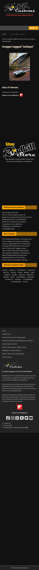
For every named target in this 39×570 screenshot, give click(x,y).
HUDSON (7, 275)
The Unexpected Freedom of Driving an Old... (17, 239)
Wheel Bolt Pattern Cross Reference (14, 219)
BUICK (5, 270)
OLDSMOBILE (21, 277)
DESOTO (6, 272)
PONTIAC (18, 279)
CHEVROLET (22, 270)
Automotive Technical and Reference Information (17, 341)
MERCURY (30, 275)
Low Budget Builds (8, 229)
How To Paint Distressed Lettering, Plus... (16, 251)
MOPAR (6, 277)
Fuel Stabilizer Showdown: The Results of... (16, 253)
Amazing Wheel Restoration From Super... (16, 246)
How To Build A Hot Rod (9, 344)
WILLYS (25, 282)
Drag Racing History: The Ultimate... (14, 257)
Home (4, 331)
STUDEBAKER (27, 279)
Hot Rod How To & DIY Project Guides (14, 337)
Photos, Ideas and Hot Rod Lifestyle (13, 354)
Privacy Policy (8, 425)
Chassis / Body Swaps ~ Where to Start (14, 347)
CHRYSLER (31, 270)
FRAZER (26, 272)
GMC (32, 272)
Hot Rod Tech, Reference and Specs (14, 222)
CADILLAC (12, 270)
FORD (20, 272)
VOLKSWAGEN (16, 282)
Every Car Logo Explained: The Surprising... (16, 244)
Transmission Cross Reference (12, 224)
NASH (12, 277)
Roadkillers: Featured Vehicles (11, 350)
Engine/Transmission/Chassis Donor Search (17, 217)
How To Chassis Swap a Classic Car (13, 215)
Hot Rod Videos (7, 357)
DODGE (13, 272)
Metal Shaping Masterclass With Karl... (15, 255)
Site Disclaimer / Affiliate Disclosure (15, 427)
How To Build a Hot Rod (10, 212)
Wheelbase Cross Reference (11, 226)
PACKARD (30, 277)
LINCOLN (22, 275)
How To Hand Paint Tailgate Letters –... (15, 248)
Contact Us (7, 423)
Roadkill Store (6, 334)
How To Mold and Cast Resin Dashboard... (16, 241)
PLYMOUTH (9, 279)
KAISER (14, 275)
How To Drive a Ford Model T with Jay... (15, 260)
